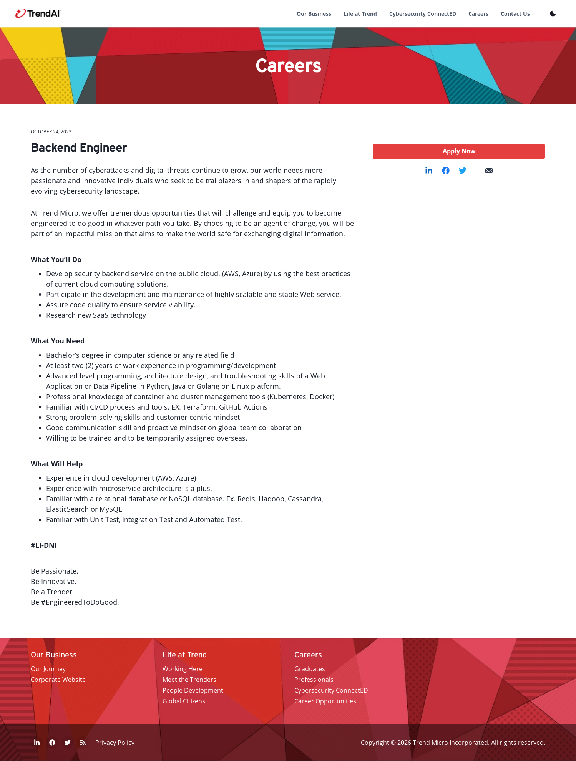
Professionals (314, 679)
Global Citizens (184, 701)
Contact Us (515, 13)
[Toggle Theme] (553, 13)
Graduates (309, 669)
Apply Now (459, 151)
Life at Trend (360, 13)
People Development (193, 690)
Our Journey (48, 669)
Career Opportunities (325, 701)
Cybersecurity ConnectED (422, 13)
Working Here (183, 669)
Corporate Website (58, 679)
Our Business (314, 13)
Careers (478, 13)
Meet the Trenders (189, 679)
